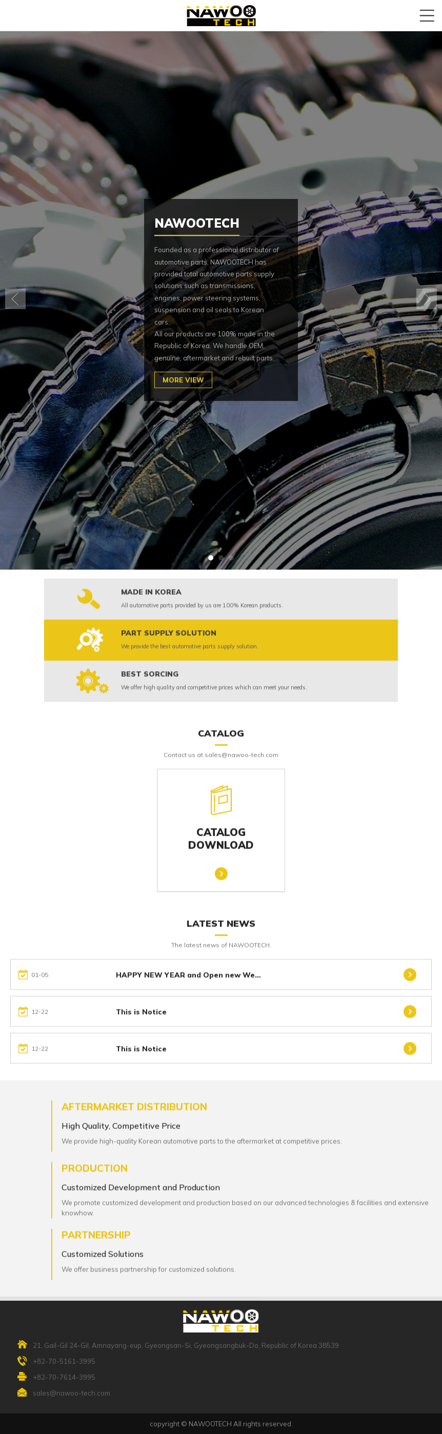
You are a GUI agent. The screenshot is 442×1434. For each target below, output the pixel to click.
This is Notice (141, 1019)
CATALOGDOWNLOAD (221, 818)
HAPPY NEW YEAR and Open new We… (188, 982)
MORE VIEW (183, 380)
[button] (210, 557)
